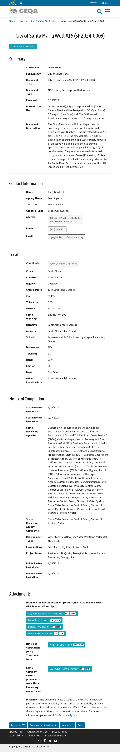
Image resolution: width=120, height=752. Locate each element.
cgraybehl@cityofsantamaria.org (66, 237)
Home (12, 20)
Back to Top (15, 732)
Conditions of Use (37, 732)
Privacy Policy (59, 732)
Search (23, 20)
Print (80, 725)
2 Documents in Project (23, 46)
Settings (106, 2)
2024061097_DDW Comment (70, 668)
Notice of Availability (44, 626)
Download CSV (18, 725)
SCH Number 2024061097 (43, 20)
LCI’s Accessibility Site (65, 715)
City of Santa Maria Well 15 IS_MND (52, 613)
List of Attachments (44, 620)
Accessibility (16, 735)
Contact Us (94, 2)
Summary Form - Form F (46, 633)
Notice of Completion (67, 644)
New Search (67, 725)
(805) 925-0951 (57, 229)
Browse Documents (55, 735)
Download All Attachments (43, 725)
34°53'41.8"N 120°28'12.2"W (63, 264)
